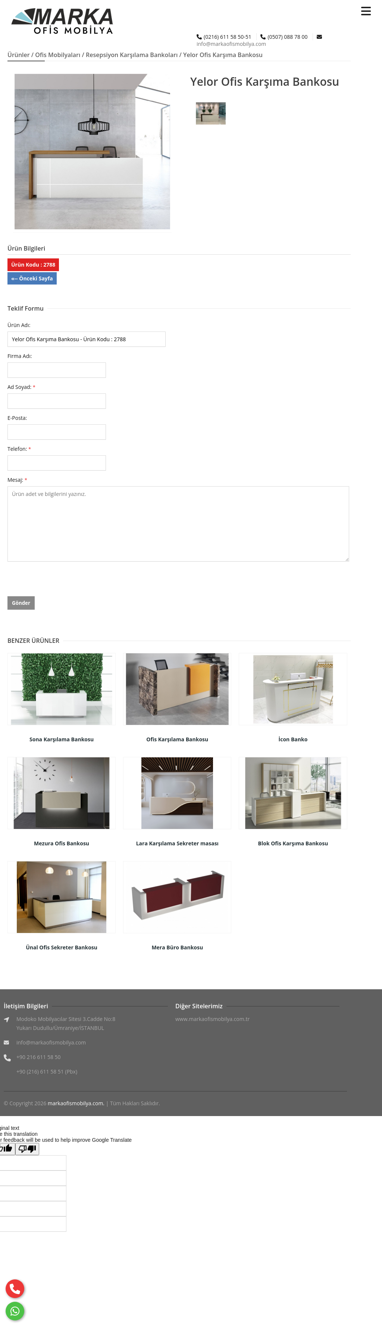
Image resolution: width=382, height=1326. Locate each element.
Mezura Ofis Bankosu (61, 843)
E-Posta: (17, 417)
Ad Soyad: (21, 386)
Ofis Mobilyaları (57, 55)
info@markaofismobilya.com (231, 43)
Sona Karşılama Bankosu (61, 739)
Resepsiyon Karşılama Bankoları (132, 55)
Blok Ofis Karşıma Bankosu (293, 843)
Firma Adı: (19, 355)
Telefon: (19, 448)
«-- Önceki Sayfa (32, 278)
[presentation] (64, 581)
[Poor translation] (27, 1149)
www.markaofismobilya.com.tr (212, 1018)
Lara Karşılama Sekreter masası (177, 843)
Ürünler (18, 55)
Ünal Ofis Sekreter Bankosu (61, 947)
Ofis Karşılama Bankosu (177, 739)
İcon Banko (293, 739)
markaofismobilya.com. (76, 1103)
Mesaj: (17, 479)
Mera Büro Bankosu (177, 947)
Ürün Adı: (18, 325)
